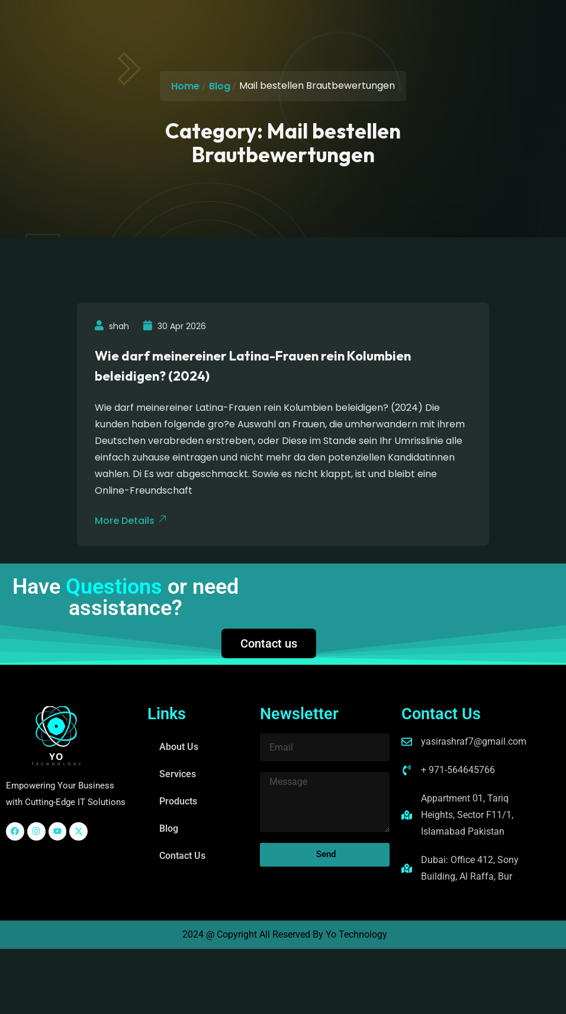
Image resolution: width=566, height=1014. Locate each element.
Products (178, 801)
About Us (178, 746)
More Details (130, 520)
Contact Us (182, 855)
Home (185, 86)
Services (177, 774)
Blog (219, 86)
